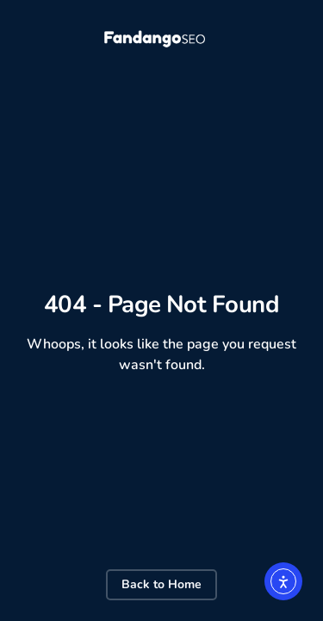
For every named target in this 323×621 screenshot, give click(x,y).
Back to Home (161, 584)
